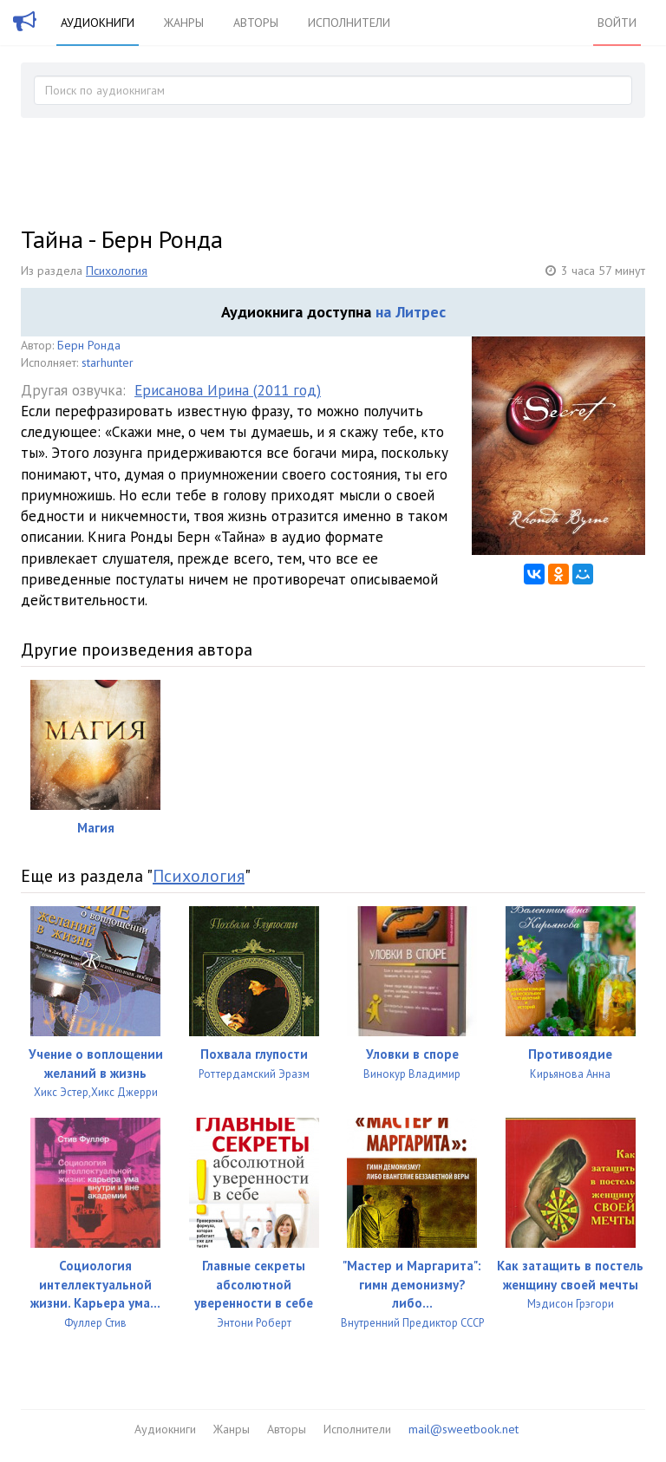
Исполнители (349, 22)
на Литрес (410, 312)
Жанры (184, 22)
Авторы (255, 22)
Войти (617, 22)
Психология (116, 270)
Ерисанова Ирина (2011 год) (227, 390)
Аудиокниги (97, 22)
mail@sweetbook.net (463, 1429)
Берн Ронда (89, 345)
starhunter (108, 362)
